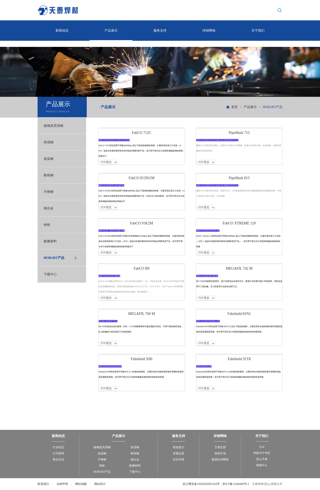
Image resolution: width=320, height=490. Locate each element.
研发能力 (178, 447)
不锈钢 (48, 191)
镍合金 (48, 208)
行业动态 (58, 447)
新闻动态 (62, 30)
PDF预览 (106, 162)
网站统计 (100, 484)
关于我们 (257, 30)
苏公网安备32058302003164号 (202, 484)
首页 (234, 107)
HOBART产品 (54, 257)
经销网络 (209, 30)
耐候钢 (48, 175)
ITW (261, 447)
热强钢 (48, 142)
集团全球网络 (220, 459)
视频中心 (262, 465)
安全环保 (178, 459)
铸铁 (47, 224)
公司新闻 (58, 453)
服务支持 (160, 30)
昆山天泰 (262, 459)
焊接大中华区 (261, 453)
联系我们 (43, 484)
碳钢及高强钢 (53, 125)
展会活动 (58, 459)
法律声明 (62, 484)
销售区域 (220, 453)
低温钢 (48, 158)
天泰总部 (220, 447)
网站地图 (81, 484)
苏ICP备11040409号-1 (235, 484)
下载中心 (50, 274)
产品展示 (111, 30)
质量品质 (178, 453)
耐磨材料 (50, 241)
